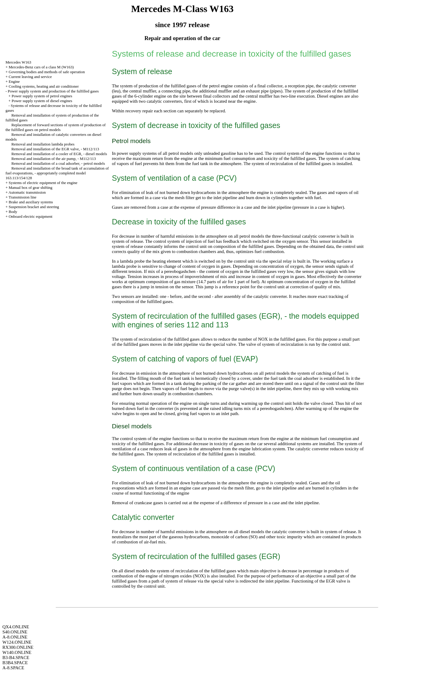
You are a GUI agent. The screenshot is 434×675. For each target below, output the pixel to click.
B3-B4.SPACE (15, 657)
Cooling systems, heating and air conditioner (44, 86)
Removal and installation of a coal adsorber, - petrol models (58, 163)
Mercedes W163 (18, 62)
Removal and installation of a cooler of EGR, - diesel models (59, 154)
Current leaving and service (30, 76)
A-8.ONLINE (14, 637)
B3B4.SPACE (15, 662)
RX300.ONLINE (17, 647)
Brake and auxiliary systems (31, 202)
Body (13, 211)
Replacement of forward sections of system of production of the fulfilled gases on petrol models (55, 127)
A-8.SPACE (13, 667)
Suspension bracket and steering (34, 207)
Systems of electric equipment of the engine (43, 182)
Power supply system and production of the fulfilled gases (53, 91)
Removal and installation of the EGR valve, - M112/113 (55, 149)
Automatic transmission (27, 192)
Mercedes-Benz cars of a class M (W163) (41, 67)
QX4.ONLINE (15, 626)
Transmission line (22, 197)
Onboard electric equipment (30, 216)
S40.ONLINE (14, 632)
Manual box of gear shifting (30, 187)
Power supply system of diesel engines (41, 100)
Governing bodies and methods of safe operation (47, 72)
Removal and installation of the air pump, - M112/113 (53, 158)
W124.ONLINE (16, 642)
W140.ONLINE (16, 652)
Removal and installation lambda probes (42, 144)
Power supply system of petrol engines (41, 96)
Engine (14, 81)
